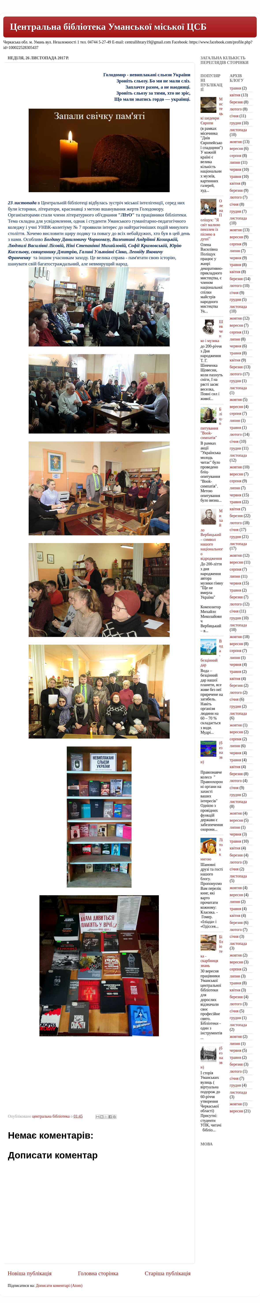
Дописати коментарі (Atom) (59, 1285)
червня (235, 169)
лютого (236, 109)
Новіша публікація (30, 1273)
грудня (235, 123)
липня (235, 162)
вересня (236, 148)
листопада (238, 130)
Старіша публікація (168, 1273)
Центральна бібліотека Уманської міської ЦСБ (108, 27)
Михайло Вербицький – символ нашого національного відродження (212, 535)
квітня (235, 95)
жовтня (236, 142)
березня (236, 102)
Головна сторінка (98, 1273)
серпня (235, 155)
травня (235, 88)
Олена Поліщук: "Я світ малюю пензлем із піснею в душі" (212, 220)
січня (234, 116)
